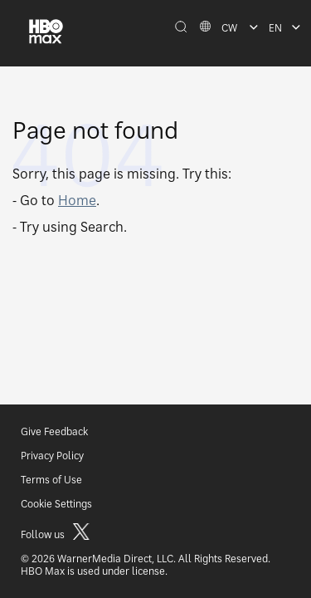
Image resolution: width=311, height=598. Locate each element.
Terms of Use (51, 480)
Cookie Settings (56, 504)
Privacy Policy (52, 455)
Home (77, 200)
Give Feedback (54, 431)
